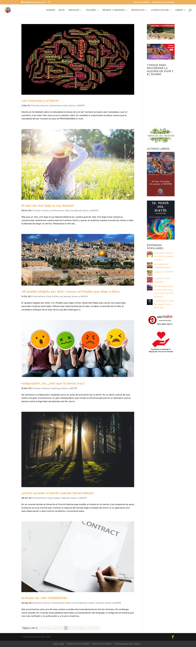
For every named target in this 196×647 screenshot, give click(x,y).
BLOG (62, 10)
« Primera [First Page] (44, 628)
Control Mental (78, 603)
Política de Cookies (101, 643)
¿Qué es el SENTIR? (164, 272)
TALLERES (91, 10)
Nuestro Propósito (142, 2)
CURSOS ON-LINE (160, 10)
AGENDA (50, 10)
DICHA (55, 296)
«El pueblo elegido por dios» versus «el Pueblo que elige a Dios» (70, 291)
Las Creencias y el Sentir (40, 100)
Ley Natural (75, 210)
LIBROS (179, 10)
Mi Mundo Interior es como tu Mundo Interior (163, 256)
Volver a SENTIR (77, 105)
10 (80, 628)
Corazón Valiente (61, 498)
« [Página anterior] (51, 628)
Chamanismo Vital (58, 105)
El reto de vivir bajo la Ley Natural (47, 205)
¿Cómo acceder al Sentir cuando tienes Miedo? (57, 493)
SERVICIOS (73, 10)
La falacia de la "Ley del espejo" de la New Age (164, 304)
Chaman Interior (39, 105)
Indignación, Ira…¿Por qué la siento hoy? (53, 383)
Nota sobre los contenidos (163, 2)
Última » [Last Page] (94, 628)
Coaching (55, 388)
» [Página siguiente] (87, 628)
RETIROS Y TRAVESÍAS (113, 10)
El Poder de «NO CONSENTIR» (44, 598)
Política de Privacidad (78, 643)
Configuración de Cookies (127, 643)
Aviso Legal (58, 643)
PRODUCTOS (138, 10)
